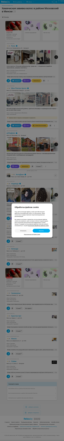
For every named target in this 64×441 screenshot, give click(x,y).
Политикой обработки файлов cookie (38, 225)
